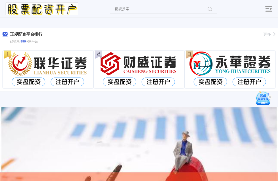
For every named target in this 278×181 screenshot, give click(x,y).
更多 (269, 34)
